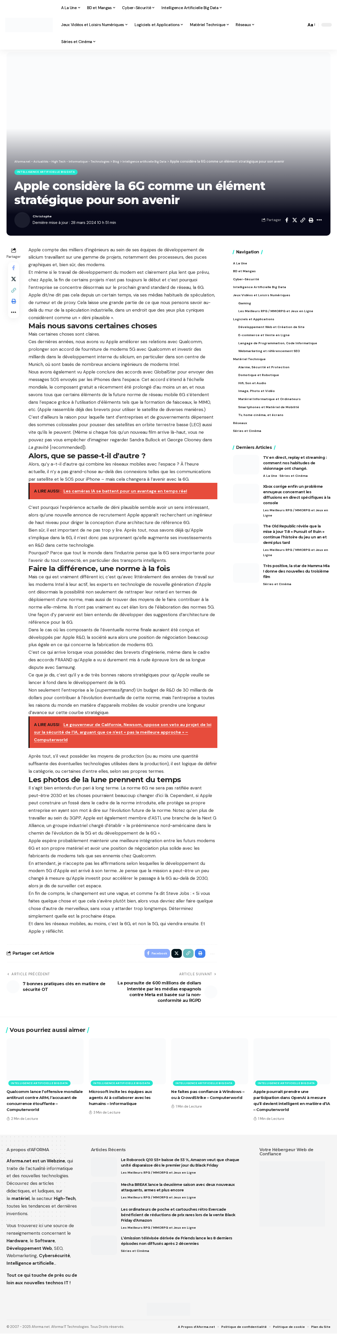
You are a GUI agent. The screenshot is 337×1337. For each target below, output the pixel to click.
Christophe (44, 218)
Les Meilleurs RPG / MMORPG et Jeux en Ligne (294, 520)
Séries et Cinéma (295, 482)
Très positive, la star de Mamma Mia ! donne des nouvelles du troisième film (296, 579)
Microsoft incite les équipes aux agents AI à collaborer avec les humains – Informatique (123, 1100)
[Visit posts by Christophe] (22, 221)
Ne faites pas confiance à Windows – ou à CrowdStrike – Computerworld (209, 1100)
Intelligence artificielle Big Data (50, 173)
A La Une (270, 482)
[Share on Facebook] (286, 221)
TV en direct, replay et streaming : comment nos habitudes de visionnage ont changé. (295, 469)
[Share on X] (294, 221)
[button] (301, 24)
